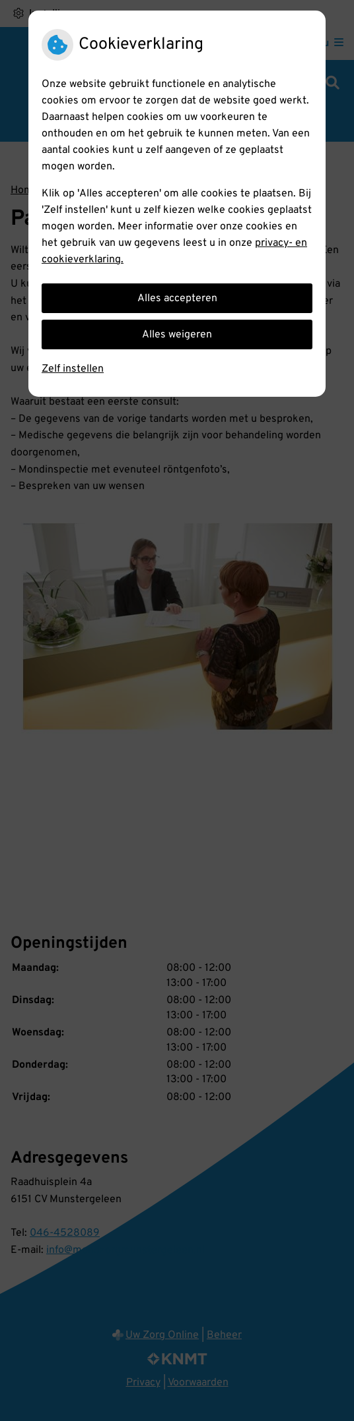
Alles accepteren (177, 298)
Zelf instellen (73, 369)
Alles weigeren (177, 334)
